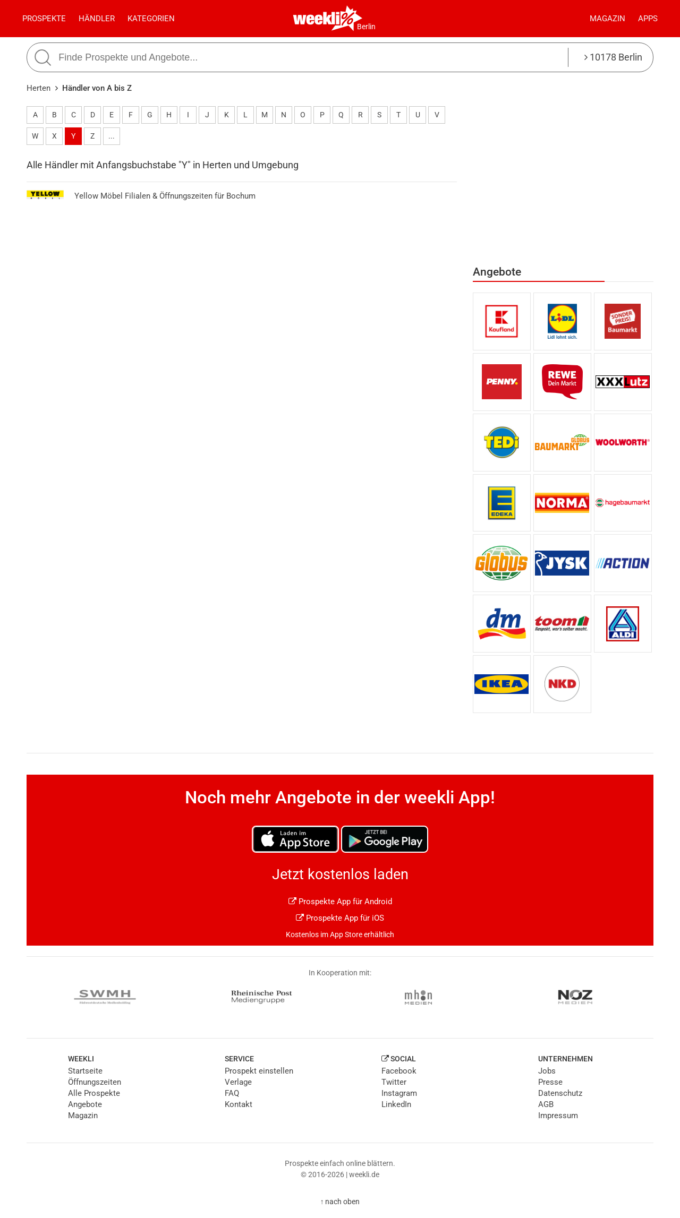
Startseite (85, 1071)
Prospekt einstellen (259, 1071)
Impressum (558, 1115)
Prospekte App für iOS (340, 918)
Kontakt (238, 1104)
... (111, 136)
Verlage (238, 1082)
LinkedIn (396, 1104)
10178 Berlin (613, 57)
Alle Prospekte (94, 1093)
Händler (97, 18)
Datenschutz (560, 1093)
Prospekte (44, 18)
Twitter (393, 1082)
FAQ (232, 1093)
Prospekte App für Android (340, 901)
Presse (550, 1082)
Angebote (85, 1104)
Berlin (366, 26)
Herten (38, 88)
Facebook (398, 1071)
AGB (546, 1104)
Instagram (399, 1093)
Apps (648, 18)
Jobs (547, 1071)
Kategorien (151, 18)
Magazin (607, 18)
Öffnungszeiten (94, 1082)
